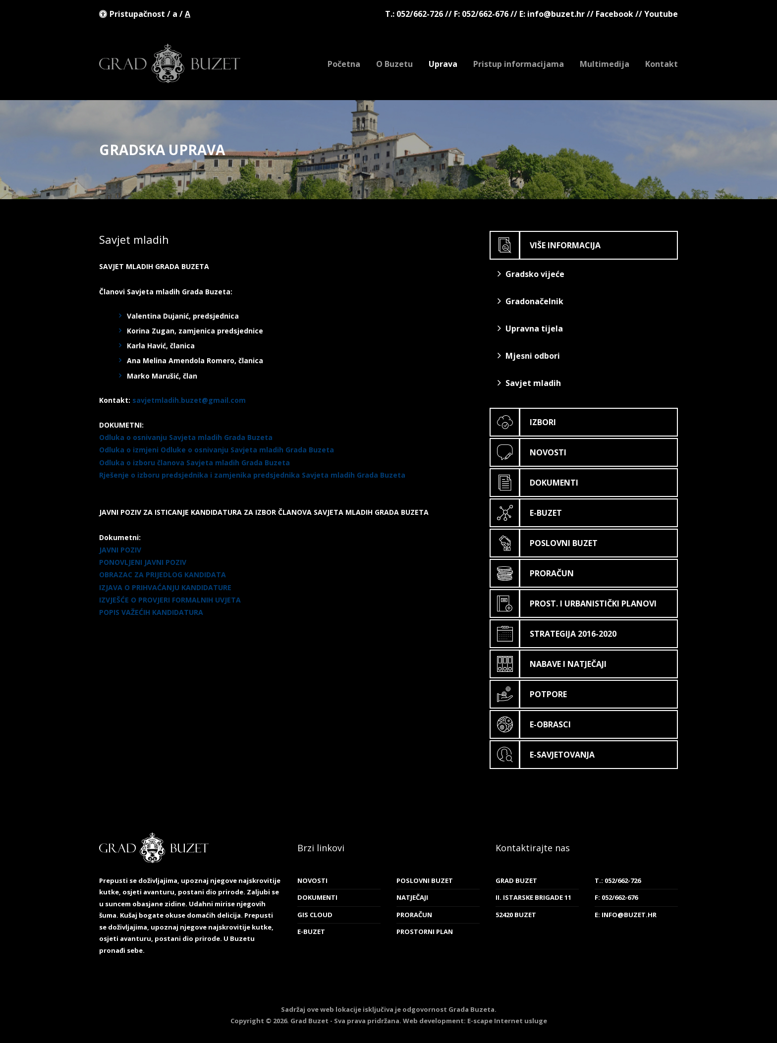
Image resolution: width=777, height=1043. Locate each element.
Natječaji (412, 897)
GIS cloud (315, 914)
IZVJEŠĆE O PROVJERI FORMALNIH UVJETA (170, 599)
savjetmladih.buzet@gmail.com (189, 400)
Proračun (532, 573)
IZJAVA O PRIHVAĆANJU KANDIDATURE (165, 587)
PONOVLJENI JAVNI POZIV (142, 562)
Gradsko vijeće (531, 274)
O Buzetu (394, 63)
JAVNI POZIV (120, 549)
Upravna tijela (530, 328)
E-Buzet (526, 512)
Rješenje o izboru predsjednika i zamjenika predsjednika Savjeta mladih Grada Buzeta (252, 475)
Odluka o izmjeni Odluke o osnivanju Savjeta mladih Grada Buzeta (216, 449)
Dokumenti (534, 482)
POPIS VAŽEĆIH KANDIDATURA (151, 612)
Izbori (523, 422)
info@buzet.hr (556, 13)
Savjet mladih (529, 383)
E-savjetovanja (543, 754)
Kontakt (661, 63)
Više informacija (546, 245)
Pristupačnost (137, 13)
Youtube (661, 13)
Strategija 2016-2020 (553, 633)
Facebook (614, 13)
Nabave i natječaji (549, 664)
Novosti (528, 452)
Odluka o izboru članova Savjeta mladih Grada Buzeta (194, 462)
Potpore (529, 694)
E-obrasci (531, 724)
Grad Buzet (169, 63)
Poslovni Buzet (544, 543)
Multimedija (604, 63)
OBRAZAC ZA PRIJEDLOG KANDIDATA (162, 574)
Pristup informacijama (518, 63)
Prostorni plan (424, 931)
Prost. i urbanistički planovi (574, 603)
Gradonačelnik (530, 301)
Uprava (443, 63)
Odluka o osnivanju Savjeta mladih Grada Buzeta (186, 437)
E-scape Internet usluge (507, 1020)
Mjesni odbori (529, 355)
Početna (344, 63)
